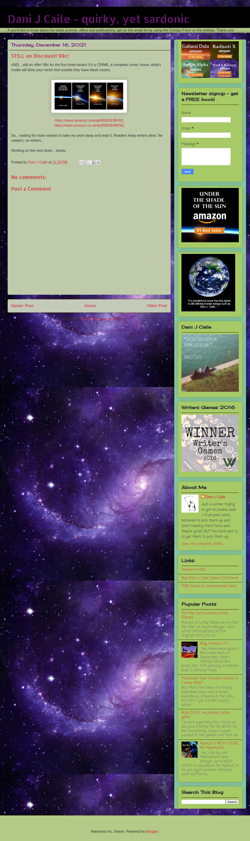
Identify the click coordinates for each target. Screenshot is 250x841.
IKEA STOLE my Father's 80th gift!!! (205, 715)
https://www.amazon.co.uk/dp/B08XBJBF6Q (89, 125)
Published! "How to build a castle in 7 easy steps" (209, 680)
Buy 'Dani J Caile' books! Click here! (209, 578)
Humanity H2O (193, 569)
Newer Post (22, 305)
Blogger (152, 831)
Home (90, 305)
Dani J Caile (215, 497)
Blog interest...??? (214, 643)
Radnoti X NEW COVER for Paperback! (219, 746)
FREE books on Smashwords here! (209, 586)
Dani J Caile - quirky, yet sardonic (99, 19)
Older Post (157, 305)
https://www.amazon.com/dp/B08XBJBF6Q (89, 120)
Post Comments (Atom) (100, 319)
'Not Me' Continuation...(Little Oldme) (204, 615)
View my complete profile (202, 544)
